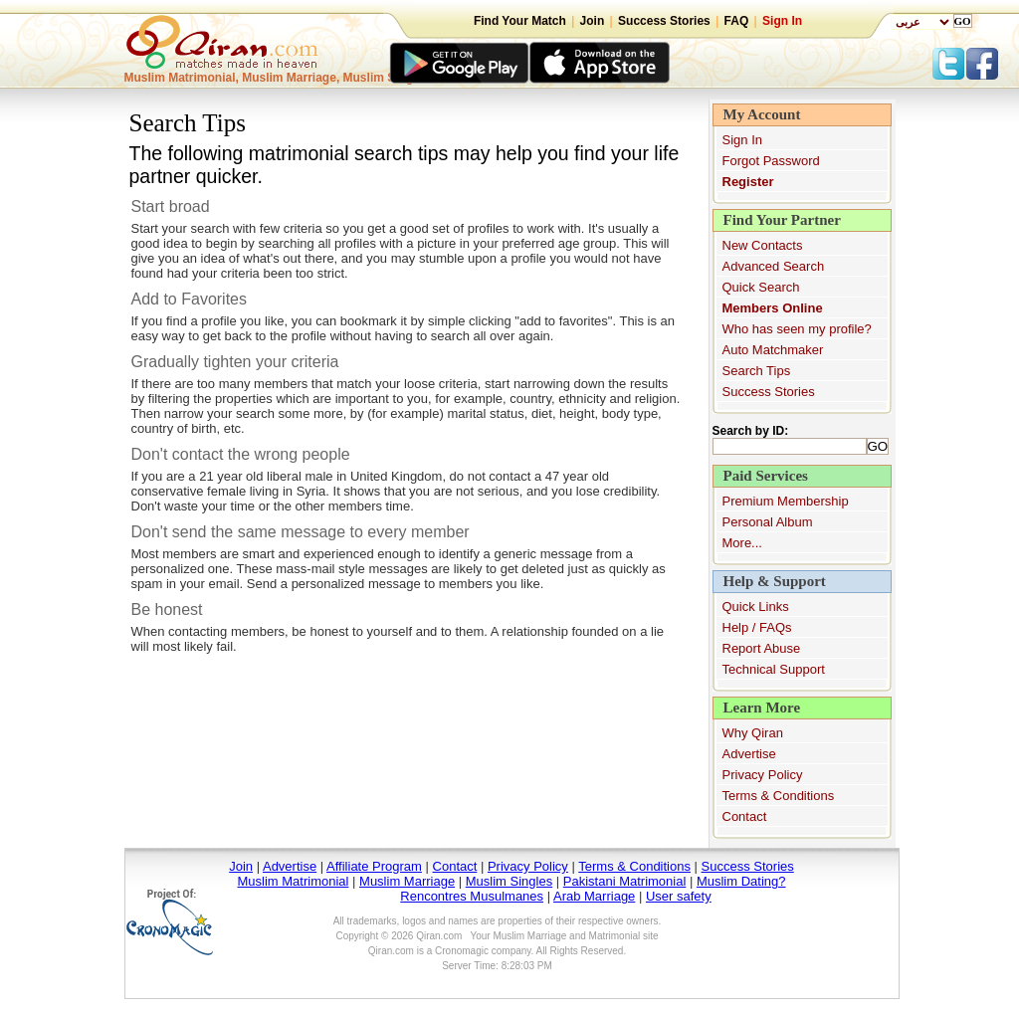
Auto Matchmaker (773, 349)
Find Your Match (520, 21)
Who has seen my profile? (797, 328)
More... (742, 542)
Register (748, 181)
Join (592, 21)
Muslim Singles (509, 881)
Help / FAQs (757, 627)
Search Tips (756, 370)
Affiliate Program (374, 866)
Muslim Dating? (741, 881)
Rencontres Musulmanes (471, 896)
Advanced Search (773, 266)
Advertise (749, 753)
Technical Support (773, 669)
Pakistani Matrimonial (625, 881)
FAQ (736, 21)
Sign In (782, 21)
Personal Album (767, 521)
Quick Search (761, 287)
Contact (744, 816)
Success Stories (664, 21)
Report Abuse (761, 648)
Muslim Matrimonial (292, 881)
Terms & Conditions (778, 795)
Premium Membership (785, 501)
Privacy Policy (762, 774)
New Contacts (762, 245)
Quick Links (755, 606)
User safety (679, 896)
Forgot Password (771, 160)
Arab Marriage (594, 896)
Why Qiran (752, 732)
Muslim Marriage (407, 881)
